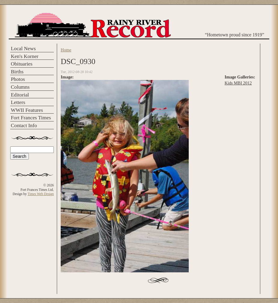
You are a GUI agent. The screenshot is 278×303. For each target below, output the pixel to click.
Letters (18, 102)
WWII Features (27, 110)
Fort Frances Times (31, 118)
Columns (20, 87)
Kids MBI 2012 (238, 83)
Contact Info (24, 125)
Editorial (20, 95)
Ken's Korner (24, 56)
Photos (18, 79)
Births (17, 72)
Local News (23, 48)
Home (66, 49)
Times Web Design (41, 194)
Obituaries (21, 64)
